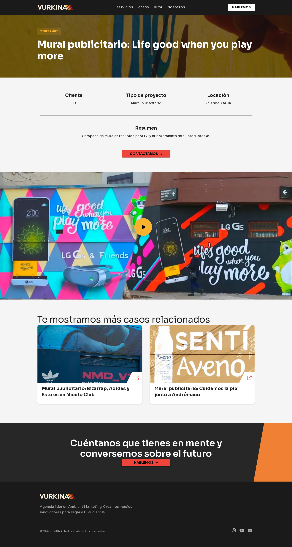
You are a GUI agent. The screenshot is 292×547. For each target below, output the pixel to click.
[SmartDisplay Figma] (242, 531)
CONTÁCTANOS (146, 153)
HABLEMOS (241, 7)
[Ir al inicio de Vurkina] (55, 7)
